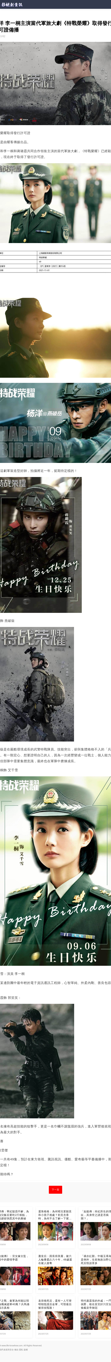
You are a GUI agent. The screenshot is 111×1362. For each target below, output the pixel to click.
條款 (16, 1349)
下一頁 (55, 1189)
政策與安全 (9, 1349)
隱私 (21, 1349)
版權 (26, 1349)
